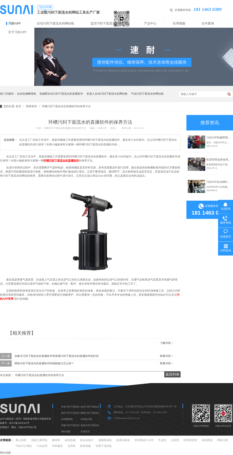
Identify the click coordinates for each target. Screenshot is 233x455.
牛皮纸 (162, 440)
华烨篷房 (57, 446)
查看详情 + (166, 356)
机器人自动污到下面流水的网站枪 (107, 93)
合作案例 (208, 23)
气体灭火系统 (24, 446)
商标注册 (222, 440)
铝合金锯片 (87, 440)
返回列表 (172, 374)
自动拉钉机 (86, 419)
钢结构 (56, 440)
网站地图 (65, 431)
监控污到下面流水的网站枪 (109, 23)
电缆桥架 (207, 440)
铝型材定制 (190, 440)
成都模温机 (105, 440)
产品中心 (150, 23)
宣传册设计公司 (144, 440)
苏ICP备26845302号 (19, 423)
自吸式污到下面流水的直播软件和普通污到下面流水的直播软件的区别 (56, 356)
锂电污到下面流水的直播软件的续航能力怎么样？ (44, 363)
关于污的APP (17, 32)
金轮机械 (70, 440)
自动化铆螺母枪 (26, 93)
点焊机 (71, 446)
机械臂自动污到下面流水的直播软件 (61, 93)
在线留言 (85, 431)
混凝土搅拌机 (39, 440)
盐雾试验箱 (123, 440)
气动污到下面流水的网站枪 (147, 93)
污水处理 (42, 446)
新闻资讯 (32, 106)
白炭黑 (175, 440)
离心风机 (21, 440)
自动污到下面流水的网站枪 (55, 23)
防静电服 (85, 446)
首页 (19, 106)
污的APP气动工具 (27, 427)
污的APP (14, 23)
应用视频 (179, 23)
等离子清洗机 (104, 446)
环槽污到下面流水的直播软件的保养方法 (66, 106)
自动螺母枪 (67, 419)
